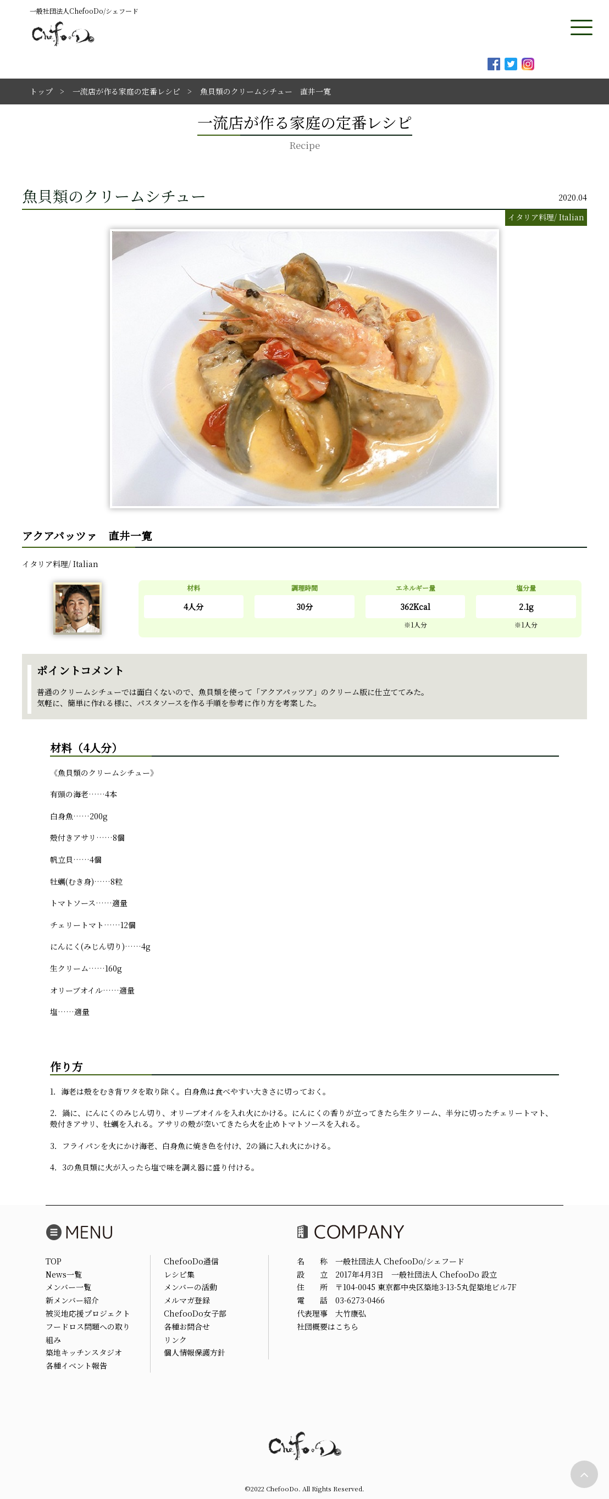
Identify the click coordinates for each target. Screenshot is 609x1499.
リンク (175, 1339)
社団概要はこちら (327, 1326)
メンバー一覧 (68, 1286)
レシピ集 (179, 1274)
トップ (41, 91)
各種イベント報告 (76, 1365)
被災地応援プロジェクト (88, 1313)
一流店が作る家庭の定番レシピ (126, 91)
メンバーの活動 (190, 1286)
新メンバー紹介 (72, 1300)
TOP (54, 1261)
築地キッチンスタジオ (84, 1352)
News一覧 (64, 1274)
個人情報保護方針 (194, 1352)
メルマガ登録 (187, 1300)
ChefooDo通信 (191, 1261)
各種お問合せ (187, 1326)
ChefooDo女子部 (195, 1313)
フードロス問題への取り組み (88, 1333)
